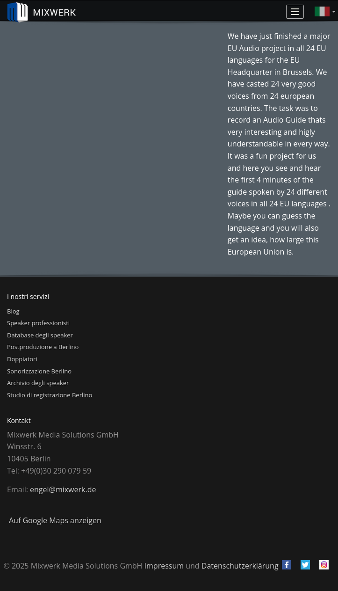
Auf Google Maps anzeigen (55, 520)
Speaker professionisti (38, 323)
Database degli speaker (40, 335)
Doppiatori (22, 359)
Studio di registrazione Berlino (49, 395)
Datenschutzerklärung (240, 566)
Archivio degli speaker (38, 383)
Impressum (164, 566)
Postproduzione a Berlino (43, 347)
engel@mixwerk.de (63, 489)
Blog (13, 311)
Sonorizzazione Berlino (39, 371)
